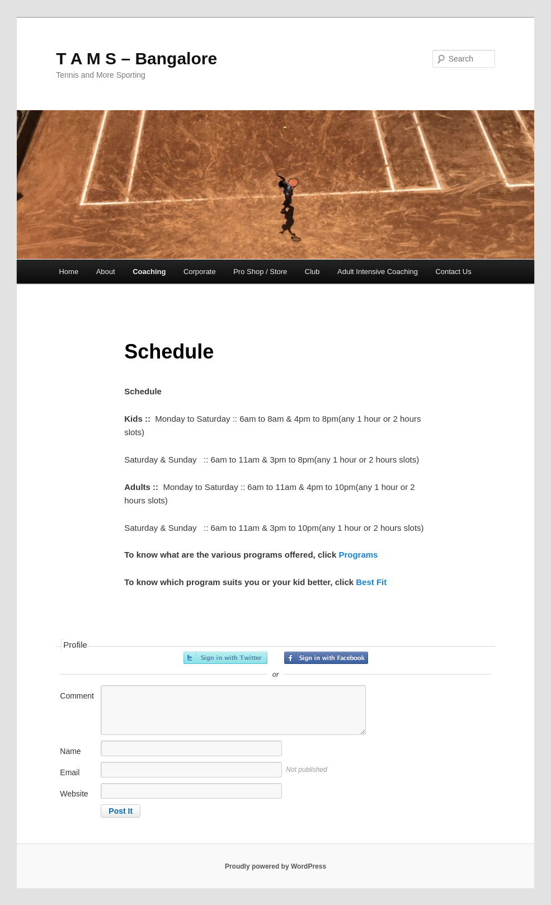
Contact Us (453, 271)
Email (69, 772)
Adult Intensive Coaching (377, 271)
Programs (358, 554)
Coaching (149, 271)
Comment (77, 695)
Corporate (199, 271)
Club (312, 271)
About (105, 271)
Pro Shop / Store (260, 271)
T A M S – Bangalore (136, 58)
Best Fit (371, 582)
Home (68, 271)
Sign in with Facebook (326, 658)
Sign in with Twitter (225, 658)
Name (70, 751)
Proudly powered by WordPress (275, 866)
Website (74, 793)
